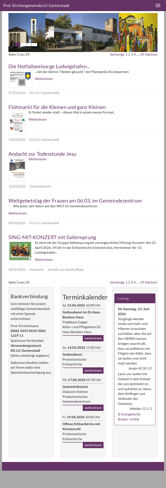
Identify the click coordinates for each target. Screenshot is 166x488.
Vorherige (117, 54)
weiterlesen (93, 338)
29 (142, 54)
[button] (19, 32)
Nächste (151, 54)
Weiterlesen (44, 78)
